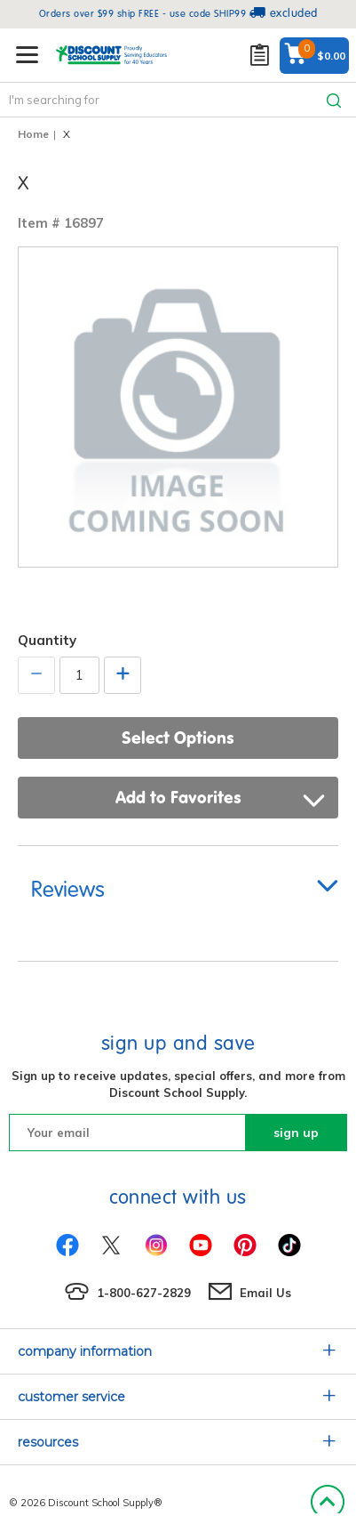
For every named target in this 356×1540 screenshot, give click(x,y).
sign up (296, 1133)
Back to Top (327, 1502)
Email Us (265, 1293)
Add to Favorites (220, 797)
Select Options (178, 737)
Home (33, 134)
